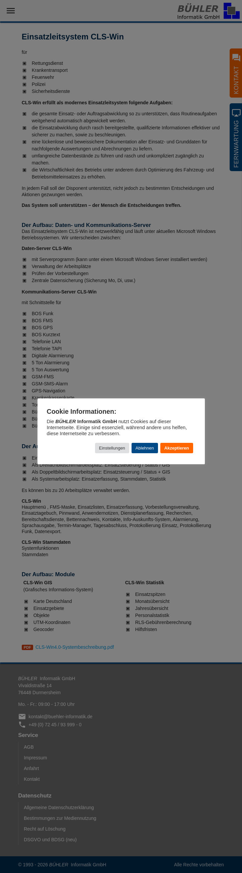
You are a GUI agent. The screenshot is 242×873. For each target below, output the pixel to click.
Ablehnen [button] (145, 448)
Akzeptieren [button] (176, 448)
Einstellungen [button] (112, 448)
